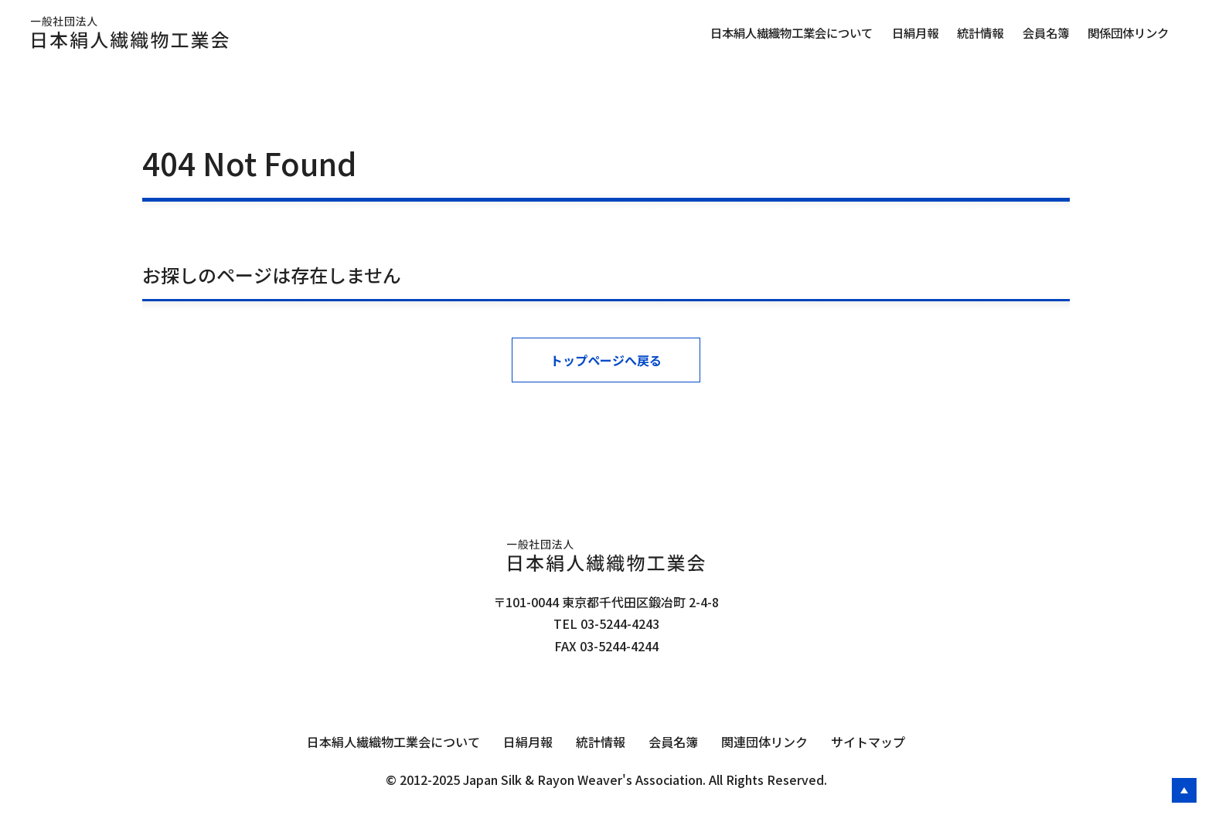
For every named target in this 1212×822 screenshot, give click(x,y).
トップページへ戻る (606, 360)
